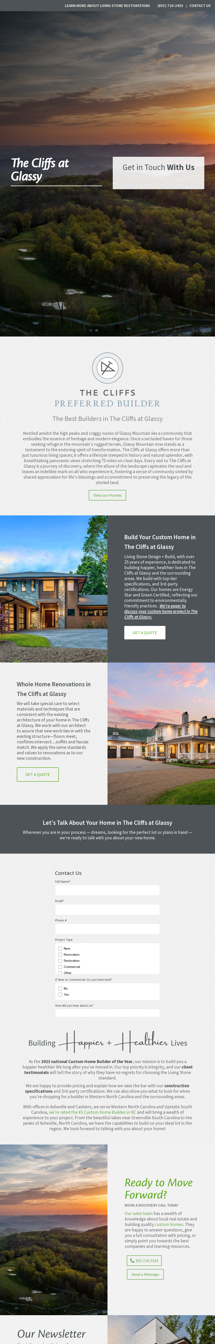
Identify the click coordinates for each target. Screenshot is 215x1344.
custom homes (169, 1224)
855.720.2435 (147, 1260)
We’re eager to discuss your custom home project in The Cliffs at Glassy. (161, 611)
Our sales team (139, 1213)
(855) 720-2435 (170, 5)
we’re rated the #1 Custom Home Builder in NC (92, 1112)
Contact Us (200, 5)
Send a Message (145, 1274)
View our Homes (107, 495)
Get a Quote (145, 632)
